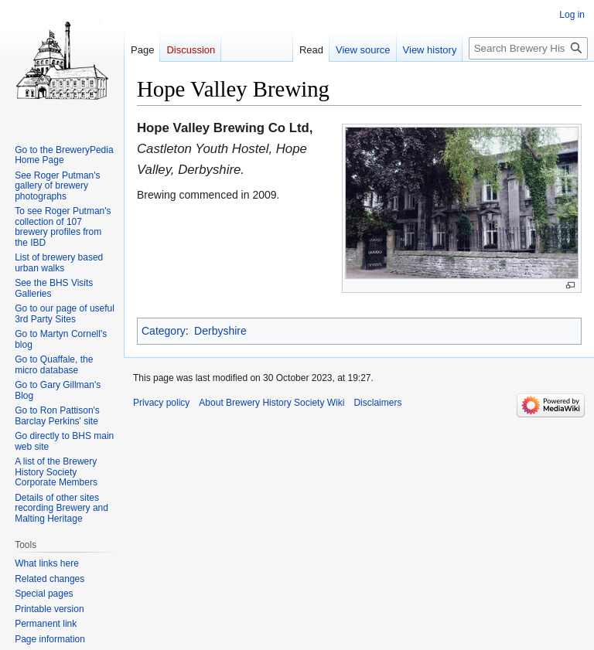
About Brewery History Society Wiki (271, 402)
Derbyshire (220, 331)
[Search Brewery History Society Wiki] (528, 48)
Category (164, 331)
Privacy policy (161, 402)
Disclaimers (377, 402)
